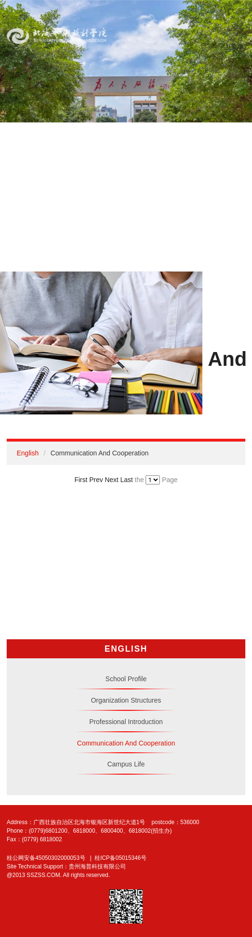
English (28, 453)
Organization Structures (126, 700)
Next (111, 480)
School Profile (126, 679)
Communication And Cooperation (126, 743)
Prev (96, 480)
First (80, 480)
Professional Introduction (126, 721)
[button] (235, 31)
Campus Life (126, 764)
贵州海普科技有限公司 (97, 866)
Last (126, 480)
